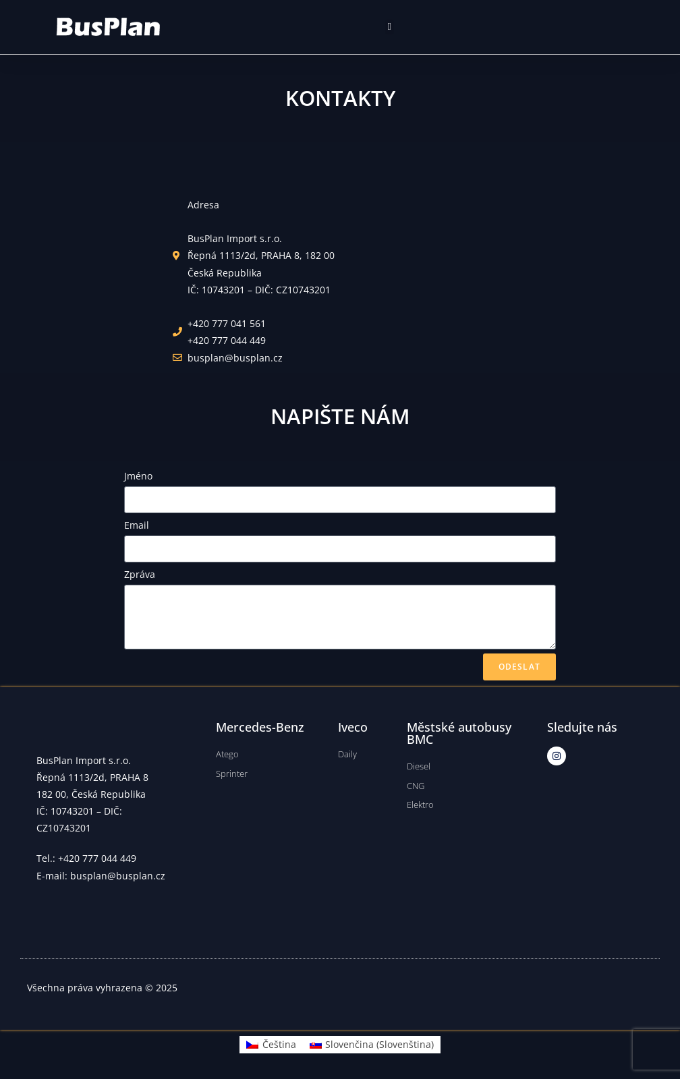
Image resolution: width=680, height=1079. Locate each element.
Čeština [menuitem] (279, 1044)
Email (136, 525)
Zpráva (139, 574)
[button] (389, 27)
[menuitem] (271, 1044)
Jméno (138, 475)
